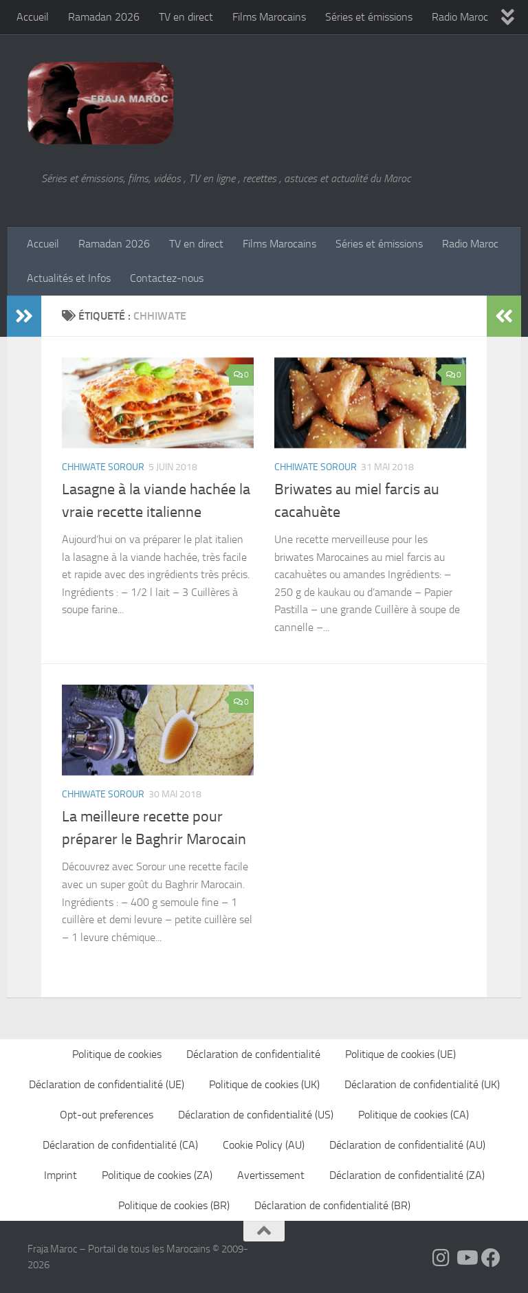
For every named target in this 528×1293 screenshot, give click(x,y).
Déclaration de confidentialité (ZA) (407, 1175)
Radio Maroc (460, 16)
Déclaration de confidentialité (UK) (422, 1084)
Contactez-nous (167, 278)
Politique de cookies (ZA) (157, 1175)
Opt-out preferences (106, 1114)
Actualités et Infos (69, 278)
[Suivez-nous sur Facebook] (490, 1258)
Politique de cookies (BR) (174, 1205)
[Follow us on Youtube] (466, 1258)
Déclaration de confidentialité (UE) (106, 1084)
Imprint (60, 1175)
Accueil (32, 16)
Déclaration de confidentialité (253, 1054)
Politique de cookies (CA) (413, 1114)
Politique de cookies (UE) (400, 1054)
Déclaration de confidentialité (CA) (120, 1144)
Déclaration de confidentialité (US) (255, 1114)
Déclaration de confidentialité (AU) (407, 1144)
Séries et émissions (368, 16)
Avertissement (271, 1175)
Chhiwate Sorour (103, 467)
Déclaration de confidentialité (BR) (332, 1205)
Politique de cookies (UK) (264, 1084)
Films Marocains (269, 16)
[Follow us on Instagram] (441, 1258)
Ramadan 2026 (104, 16)
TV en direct (186, 16)
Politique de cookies (117, 1054)
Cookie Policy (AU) (264, 1144)
